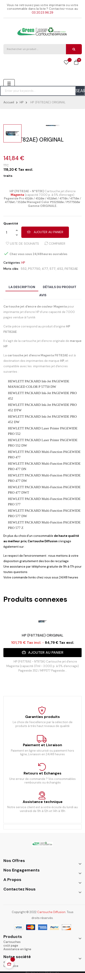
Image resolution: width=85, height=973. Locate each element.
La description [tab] (22, 287)
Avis (42, 295)
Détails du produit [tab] (59, 287)
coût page (10, 945)
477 (45, 269)
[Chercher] (42, 91)
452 (60, 269)
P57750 (34, 269)
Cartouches (12, 942)
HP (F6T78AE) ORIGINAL (42, 635)
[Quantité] (9, 232)
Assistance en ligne (17, 949)
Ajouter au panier (45, 232)
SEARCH (79, 91)
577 (52, 269)
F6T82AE (71, 269)
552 (24, 269)
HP (23, 263)
